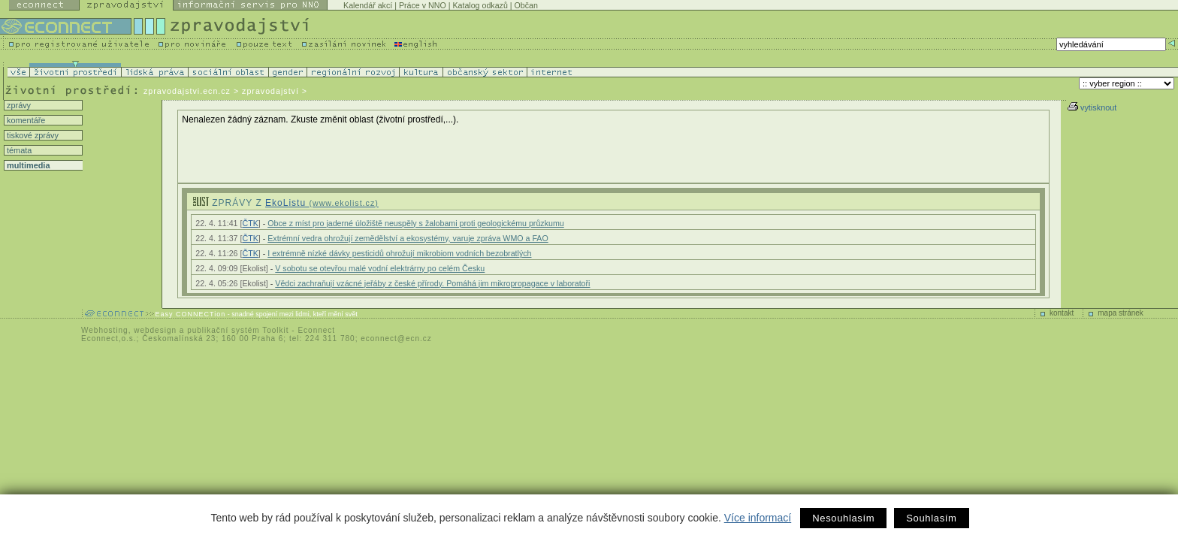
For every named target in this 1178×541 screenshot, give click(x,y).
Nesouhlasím (843, 518)
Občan (526, 5)
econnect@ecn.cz (396, 338)
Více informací (757, 518)
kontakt (1062, 313)
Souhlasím (931, 518)
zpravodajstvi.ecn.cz (187, 90)
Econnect (316, 330)
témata (18, 150)
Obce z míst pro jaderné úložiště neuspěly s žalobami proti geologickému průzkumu (415, 223)
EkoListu (322, 203)
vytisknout (1092, 107)
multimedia (27, 165)
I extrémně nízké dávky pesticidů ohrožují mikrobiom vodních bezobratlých (399, 253)
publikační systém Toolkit (237, 330)
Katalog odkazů (479, 5)
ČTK (250, 223)
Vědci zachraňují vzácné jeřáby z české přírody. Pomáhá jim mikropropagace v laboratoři (432, 283)
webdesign (155, 330)
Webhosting (104, 330)
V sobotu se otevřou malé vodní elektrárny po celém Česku (380, 268)
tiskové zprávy (32, 135)
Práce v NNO (422, 5)
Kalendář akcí (367, 5)
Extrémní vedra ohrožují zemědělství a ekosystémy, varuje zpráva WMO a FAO (407, 238)
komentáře (25, 120)
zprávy (18, 105)
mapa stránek (1120, 313)
